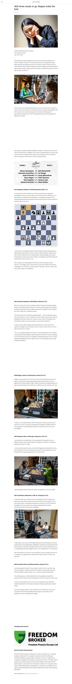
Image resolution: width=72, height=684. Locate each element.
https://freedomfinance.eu (31, 675)
